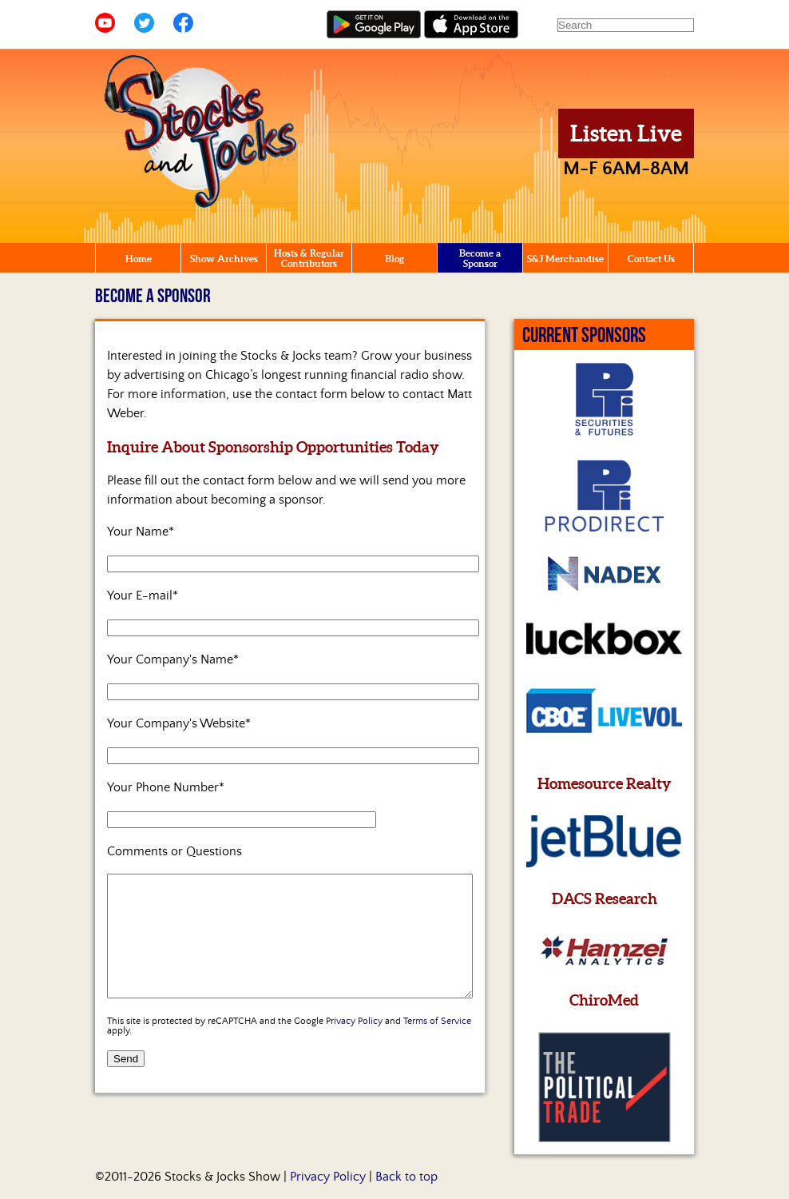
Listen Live (626, 133)
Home (138, 258)
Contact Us (651, 258)
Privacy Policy (354, 1045)
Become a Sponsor (480, 258)
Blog (394, 258)
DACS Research (604, 898)
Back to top (406, 1176)
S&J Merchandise (565, 258)
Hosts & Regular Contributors (309, 258)
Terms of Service (437, 1045)
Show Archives (224, 258)
